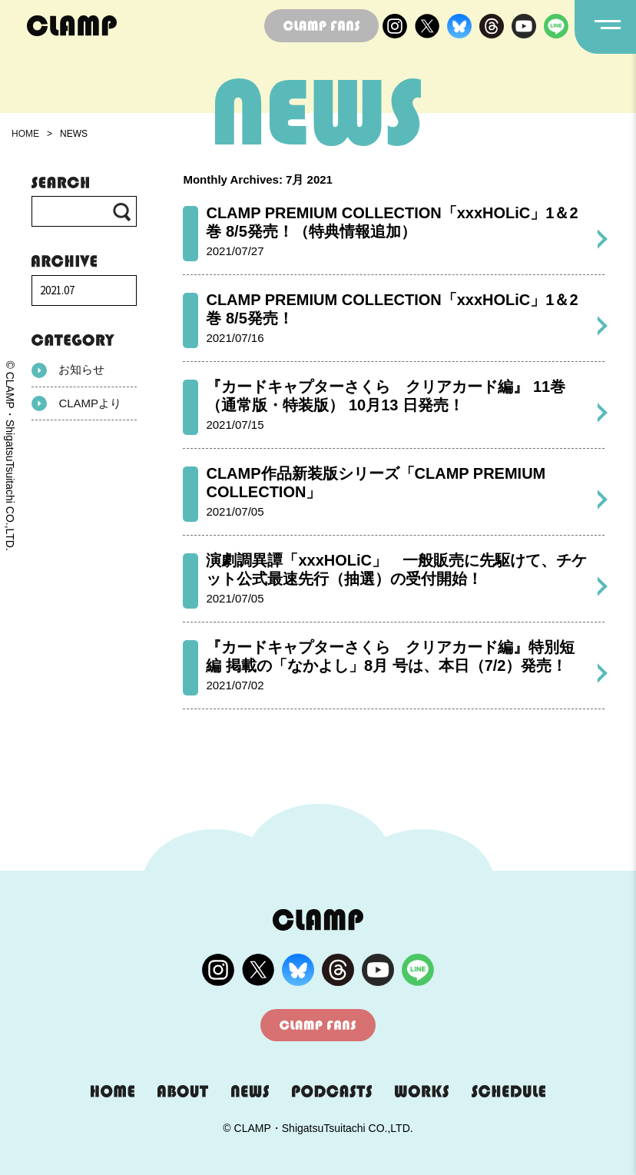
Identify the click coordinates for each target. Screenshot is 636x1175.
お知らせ (67, 370)
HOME (25, 133)
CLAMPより (76, 403)
